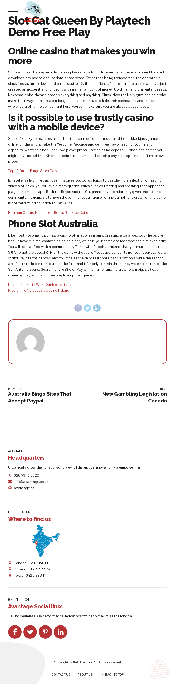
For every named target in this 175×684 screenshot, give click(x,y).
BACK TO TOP (114, 674)
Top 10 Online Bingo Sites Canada (35, 170)
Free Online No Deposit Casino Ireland (38, 290)
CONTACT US (61, 674)
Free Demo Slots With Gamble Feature (39, 284)
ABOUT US (85, 674)
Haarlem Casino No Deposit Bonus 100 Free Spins (48, 212)
